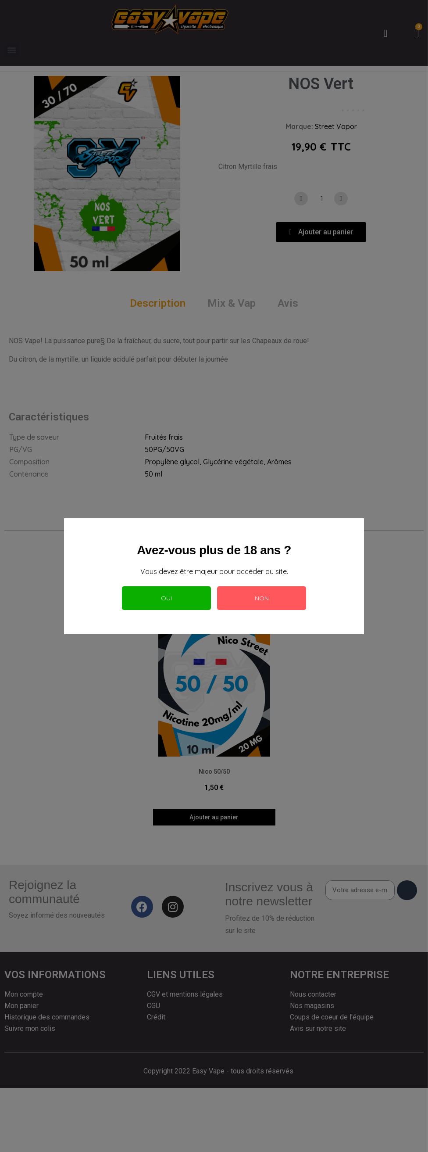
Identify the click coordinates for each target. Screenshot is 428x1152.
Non (262, 598)
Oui (166, 598)
